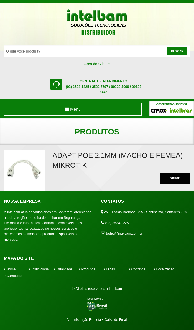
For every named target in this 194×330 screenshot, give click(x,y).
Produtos (87, 269)
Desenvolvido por (95, 300)
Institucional (39, 269)
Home (10, 269)
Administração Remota (84, 320)
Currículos (13, 275)
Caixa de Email (116, 320)
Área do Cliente (97, 64)
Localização (164, 269)
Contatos (137, 269)
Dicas (109, 269)
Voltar (175, 178)
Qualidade (63, 269)
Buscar (177, 51)
